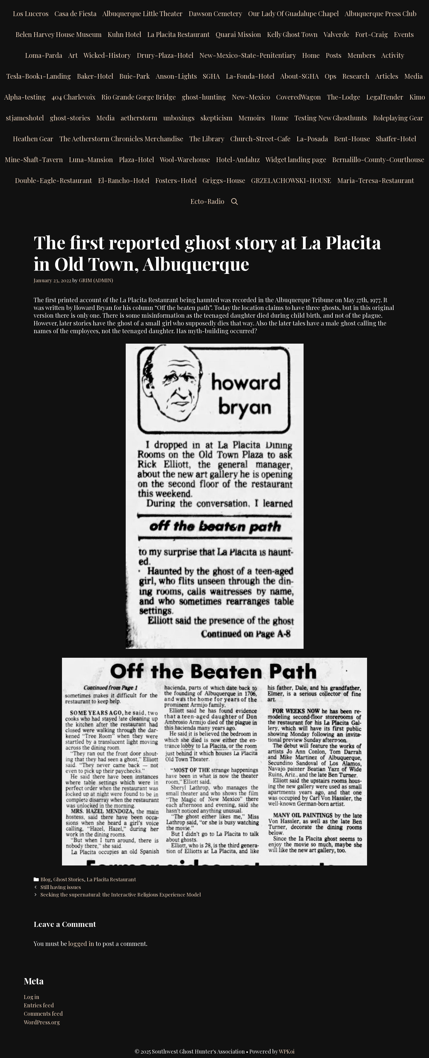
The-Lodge (343, 96)
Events (404, 34)
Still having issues (61, 887)
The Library (206, 138)
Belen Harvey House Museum (58, 34)
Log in (31, 996)
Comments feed (43, 1013)
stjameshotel (25, 117)
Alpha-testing (25, 96)
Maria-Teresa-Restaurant (375, 180)
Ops (330, 76)
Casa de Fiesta (76, 13)
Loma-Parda (43, 55)
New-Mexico (251, 96)
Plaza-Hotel (136, 159)
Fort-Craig (371, 34)
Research (355, 76)
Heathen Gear (33, 138)
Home (311, 55)
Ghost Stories (68, 879)
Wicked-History (107, 55)
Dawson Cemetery (215, 13)
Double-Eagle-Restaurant (53, 180)
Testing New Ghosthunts (330, 117)
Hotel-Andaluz (238, 159)
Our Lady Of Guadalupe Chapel (293, 13)
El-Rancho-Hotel (123, 180)
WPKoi (287, 1051)
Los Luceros (31, 13)
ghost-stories (70, 117)
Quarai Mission (238, 34)
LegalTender (384, 96)
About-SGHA (299, 76)
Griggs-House (224, 180)
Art (73, 55)
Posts (333, 55)
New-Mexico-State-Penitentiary (247, 55)
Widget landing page (296, 159)
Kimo (417, 96)
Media (413, 76)
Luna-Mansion (91, 159)
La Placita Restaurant (178, 34)
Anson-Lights (176, 76)
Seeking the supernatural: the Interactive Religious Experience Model (121, 894)
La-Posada (312, 138)
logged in (81, 943)
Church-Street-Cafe (260, 138)
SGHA (211, 76)
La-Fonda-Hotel (250, 76)
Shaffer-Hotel (396, 138)
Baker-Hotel (95, 76)
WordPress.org (42, 1022)
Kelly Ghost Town (292, 34)
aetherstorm (139, 117)
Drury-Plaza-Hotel (165, 55)
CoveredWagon (298, 96)
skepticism (216, 117)
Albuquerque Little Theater (142, 13)
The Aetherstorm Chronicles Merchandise (121, 138)
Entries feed (39, 1005)
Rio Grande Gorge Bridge (138, 96)
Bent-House (352, 138)
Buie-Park (134, 76)
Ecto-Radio (207, 201)
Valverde (336, 34)
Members (361, 55)
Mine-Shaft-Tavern (34, 159)
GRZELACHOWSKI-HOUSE (291, 180)
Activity (392, 55)
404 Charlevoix (73, 96)
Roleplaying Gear (398, 117)
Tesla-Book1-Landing (38, 76)
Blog (46, 879)
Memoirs (251, 117)
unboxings (179, 117)
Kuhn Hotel (124, 34)
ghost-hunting (204, 96)
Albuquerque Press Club (380, 13)
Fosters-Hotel (176, 180)
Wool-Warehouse (185, 159)
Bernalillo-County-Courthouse (378, 159)
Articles (386, 76)
